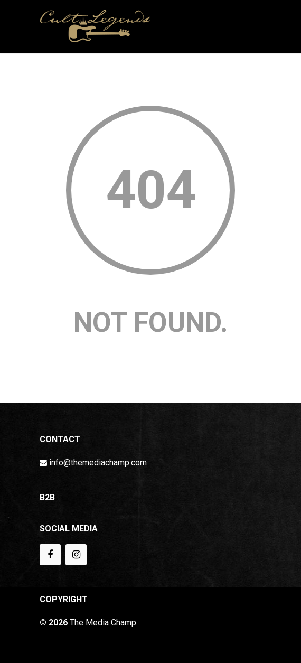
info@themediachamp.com (98, 462)
